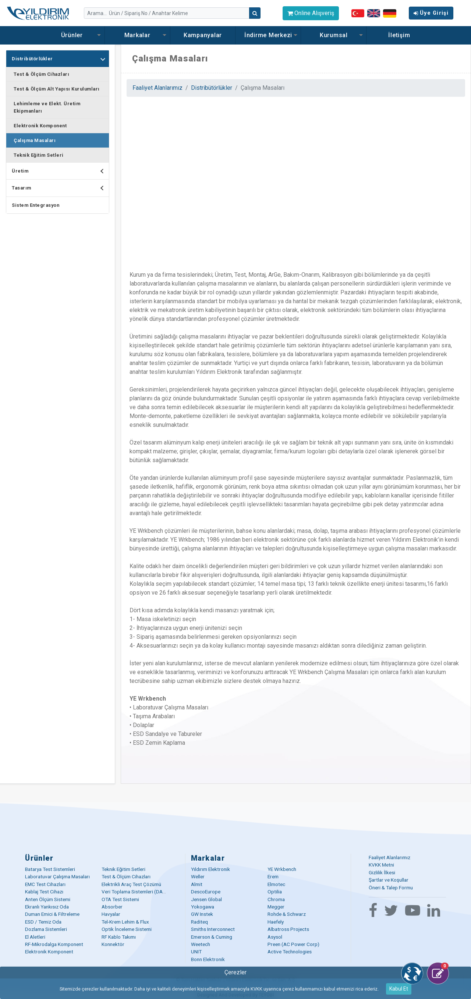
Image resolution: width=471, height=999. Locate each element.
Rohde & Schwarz (287, 914)
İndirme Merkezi (268, 35)
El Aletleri (35, 937)
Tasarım (60, 188)
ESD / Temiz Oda (43, 922)
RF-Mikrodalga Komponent (54, 944)
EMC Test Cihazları (45, 884)
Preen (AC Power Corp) (293, 944)
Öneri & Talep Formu (391, 887)
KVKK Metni (381, 865)
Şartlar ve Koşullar (388, 880)
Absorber (112, 907)
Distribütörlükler (60, 58)
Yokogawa (202, 907)
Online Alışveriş (310, 13)
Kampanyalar (203, 35)
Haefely (276, 922)
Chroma (276, 899)
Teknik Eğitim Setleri (39, 155)
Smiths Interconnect (213, 929)
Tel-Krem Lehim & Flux (125, 922)
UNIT (196, 951)
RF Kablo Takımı (119, 937)
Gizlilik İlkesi (382, 872)
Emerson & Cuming (211, 937)
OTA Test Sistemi (120, 899)
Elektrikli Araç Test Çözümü (131, 884)
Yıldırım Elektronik (210, 869)
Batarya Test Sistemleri (50, 869)
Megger (276, 907)
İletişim (399, 35)
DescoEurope (205, 892)
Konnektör (113, 944)
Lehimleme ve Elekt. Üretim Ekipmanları (47, 107)
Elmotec (276, 884)
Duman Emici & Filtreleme (52, 914)
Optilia (275, 892)
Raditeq (199, 922)
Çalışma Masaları (35, 140)
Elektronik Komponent (40, 125)
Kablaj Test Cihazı (44, 892)
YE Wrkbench (282, 869)
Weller (198, 876)
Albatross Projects (288, 929)
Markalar (137, 35)
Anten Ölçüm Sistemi (47, 899)
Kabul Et (398, 989)
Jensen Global (206, 899)
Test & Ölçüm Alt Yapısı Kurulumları (57, 89)
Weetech (200, 944)
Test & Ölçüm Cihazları (41, 74)
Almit (196, 884)
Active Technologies (290, 951)
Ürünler (72, 35)
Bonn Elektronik (208, 959)
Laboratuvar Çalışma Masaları (57, 876)
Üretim (60, 171)
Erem (273, 876)
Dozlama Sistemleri (46, 929)
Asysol (275, 937)
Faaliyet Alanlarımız (157, 87)
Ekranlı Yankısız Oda (47, 907)
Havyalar (111, 914)
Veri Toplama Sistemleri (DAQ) (135, 892)
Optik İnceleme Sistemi (127, 929)
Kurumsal (334, 35)
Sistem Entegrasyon (35, 205)
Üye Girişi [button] (431, 13)
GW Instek (202, 914)
